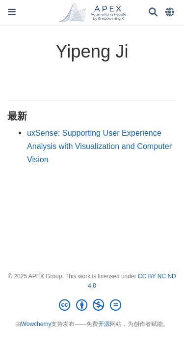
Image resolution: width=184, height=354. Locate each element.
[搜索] (153, 12)
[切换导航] (12, 12)
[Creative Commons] (92, 305)
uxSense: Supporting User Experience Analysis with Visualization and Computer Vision (99, 145)
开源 (104, 324)
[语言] (170, 12)
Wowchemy (36, 324)
